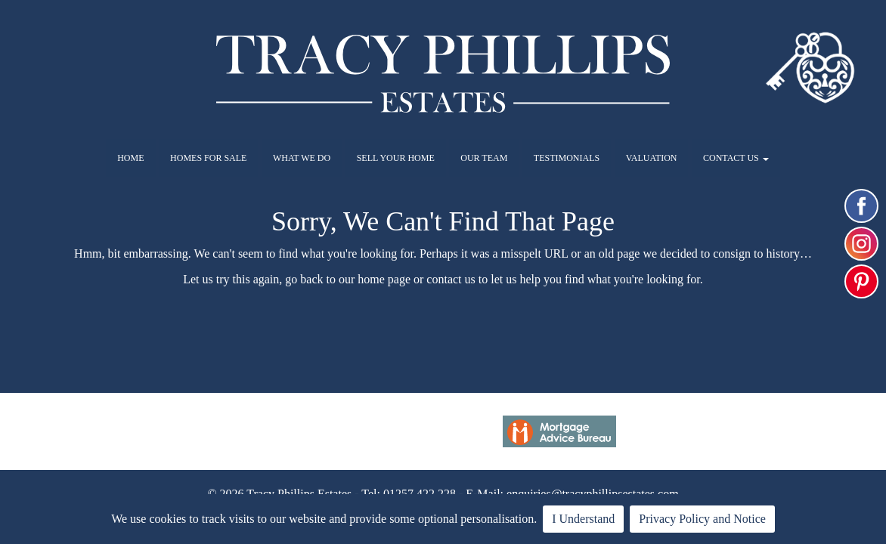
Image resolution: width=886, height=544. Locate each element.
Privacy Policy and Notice (702, 518)
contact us (450, 279)
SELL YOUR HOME (396, 158)
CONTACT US (736, 158)
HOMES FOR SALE (208, 158)
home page (384, 279)
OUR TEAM (483, 158)
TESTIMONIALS (566, 158)
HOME (130, 158)
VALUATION (651, 158)
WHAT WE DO (301, 158)
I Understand (583, 518)
